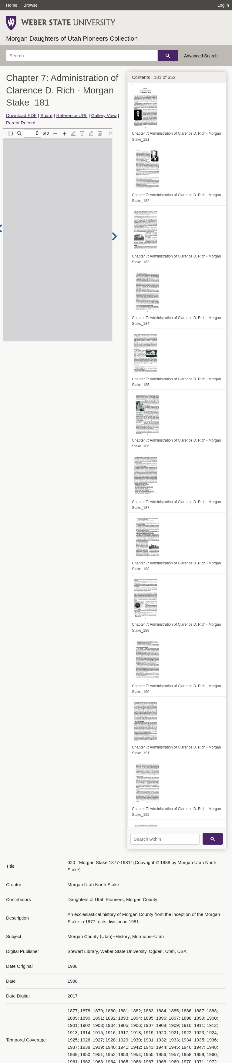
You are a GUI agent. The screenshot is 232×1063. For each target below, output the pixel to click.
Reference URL (71, 115)
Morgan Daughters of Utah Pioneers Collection (72, 38)
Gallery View (103, 115)
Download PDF (21, 115)
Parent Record (20, 122)
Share (46, 115)
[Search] (82, 55)
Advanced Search (201, 55)
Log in (223, 5)
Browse (30, 5)
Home (11, 5)
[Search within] (165, 839)
